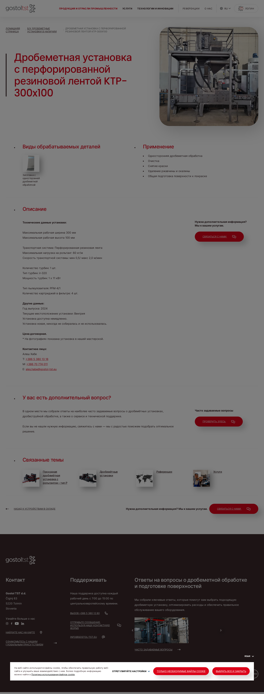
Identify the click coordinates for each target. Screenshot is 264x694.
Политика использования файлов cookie (53, 674)
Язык (249, 656)
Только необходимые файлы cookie (181, 671)
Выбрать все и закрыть (231, 671)
